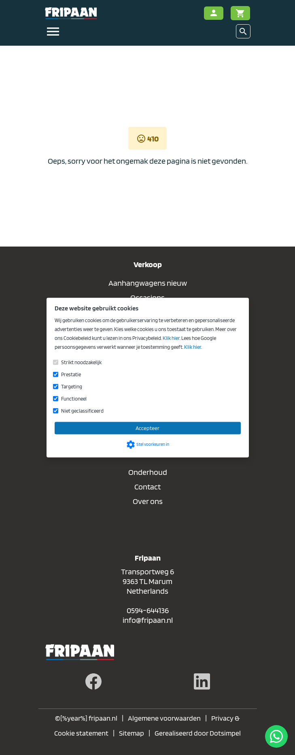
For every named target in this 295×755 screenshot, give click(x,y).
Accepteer (147, 427)
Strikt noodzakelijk (81, 362)
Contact (147, 486)
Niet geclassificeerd (82, 410)
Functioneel (74, 398)
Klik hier (171, 338)
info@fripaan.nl (148, 620)
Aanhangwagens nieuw (147, 283)
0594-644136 (148, 610)
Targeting (71, 386)
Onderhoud (147, 472)
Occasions (147, 297)
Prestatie (71, 374)
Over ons (148, 501)
